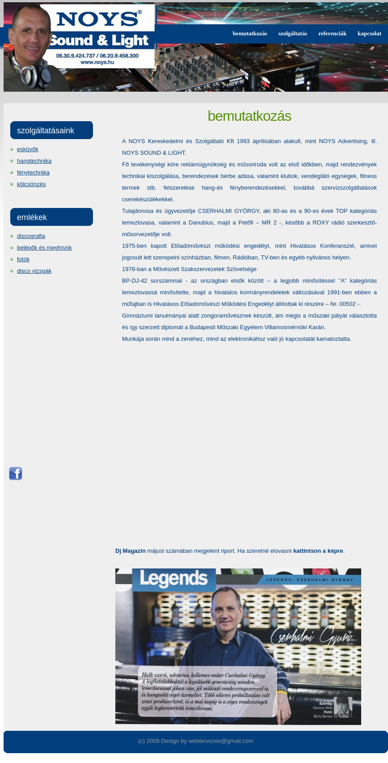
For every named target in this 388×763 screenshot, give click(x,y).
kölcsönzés (31, 184)
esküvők (27, 149)
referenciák (332, 33)
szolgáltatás (292, 33)
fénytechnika (33, 172)
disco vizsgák (34, 270)
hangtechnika (34, 160)
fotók (23, 259)
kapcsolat (369, 33)
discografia (31, 236)
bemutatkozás (250, 33)
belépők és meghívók (44, 247)
